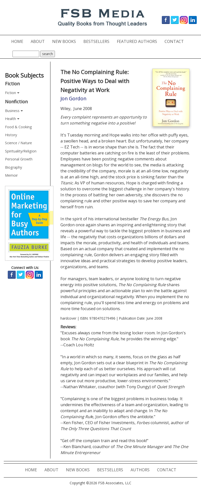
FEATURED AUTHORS (139, 41)
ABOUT (39, 41)
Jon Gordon (73, 98)
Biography (13, 167)
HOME (19, 41)
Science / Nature (18, 142)
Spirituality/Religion (20, 151)
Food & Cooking (18, 126)
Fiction (10, 92)
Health (10, 118)
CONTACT (176, 41)
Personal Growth (18, 159)
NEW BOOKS (66, 41)
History (11, 134)
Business (12, 110)
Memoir (11, 175)
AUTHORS (142, 470)
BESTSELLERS (98, 41)
